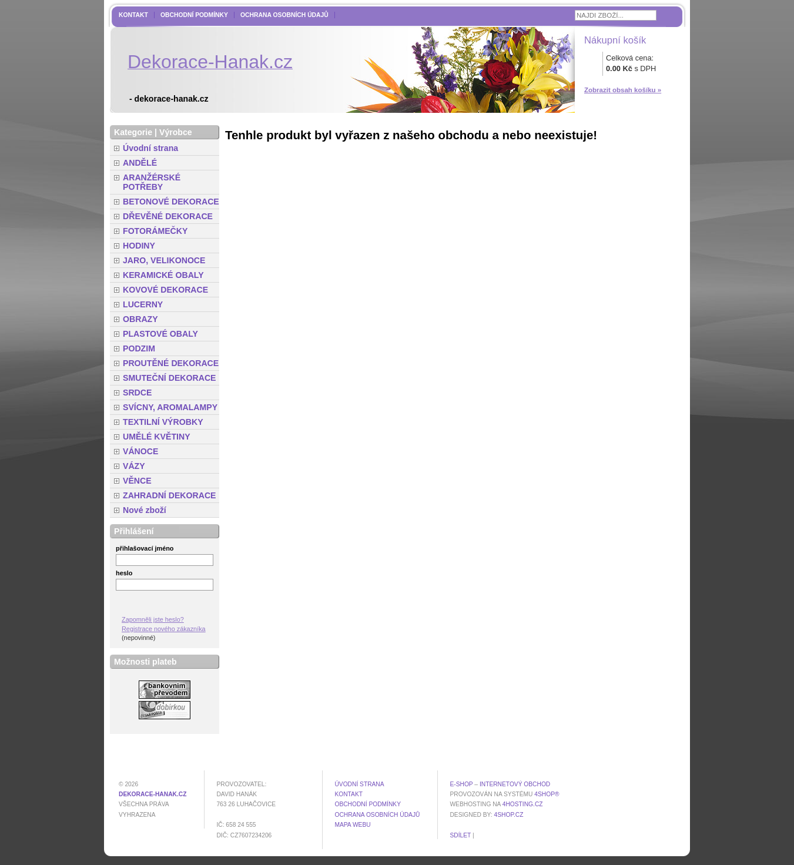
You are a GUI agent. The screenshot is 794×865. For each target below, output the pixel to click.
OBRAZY (140, 319)
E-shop (461, 784)
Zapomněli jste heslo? (153, 619)
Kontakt (133, 15)
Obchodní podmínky (194, 15)
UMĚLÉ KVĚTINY (156, 436)
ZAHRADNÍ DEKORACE (169, 495)
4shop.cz (509, 815)
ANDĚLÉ (140, 162)
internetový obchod (515, 784)
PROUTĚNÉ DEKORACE (171, 363)
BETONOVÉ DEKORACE (171, 201)
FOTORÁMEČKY (155, 231)
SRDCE (137, 392)
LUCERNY (143, 304)
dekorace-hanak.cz (152, 794)
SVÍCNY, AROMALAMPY (170, 407)
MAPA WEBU (352, 825)
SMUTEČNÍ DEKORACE (169, 378)
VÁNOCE (140, 451)
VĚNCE (137, 480)
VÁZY (134, 466)
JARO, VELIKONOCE (164, 260)
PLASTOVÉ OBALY (160, 333)
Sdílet (460, 835)
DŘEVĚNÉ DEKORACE (168, 216)
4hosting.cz (522, 804)
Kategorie (133, 132)
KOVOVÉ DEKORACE (165, 289)
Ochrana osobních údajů (284, 15)
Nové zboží (144, 510)
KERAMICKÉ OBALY (163, 275)
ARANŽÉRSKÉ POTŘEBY (151, 182)
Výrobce (175, 132)
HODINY (139, 245)
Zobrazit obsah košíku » (622, 89)
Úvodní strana (150, 148)
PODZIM (139, 348)
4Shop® (546, 794)
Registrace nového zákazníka (164, 628)
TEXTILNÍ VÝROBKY (163, 422)
